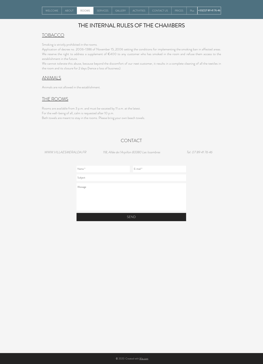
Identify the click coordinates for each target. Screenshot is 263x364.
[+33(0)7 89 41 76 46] (209, 10)
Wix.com (143, 358)
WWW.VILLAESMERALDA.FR (65, 152)
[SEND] (131, 217)
